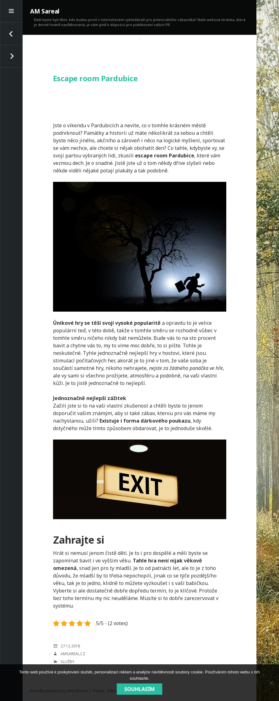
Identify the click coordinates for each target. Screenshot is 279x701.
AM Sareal (44, 11)
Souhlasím (139, 689)
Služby (67, 661)
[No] (271, 683)
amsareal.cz (73, 653)
